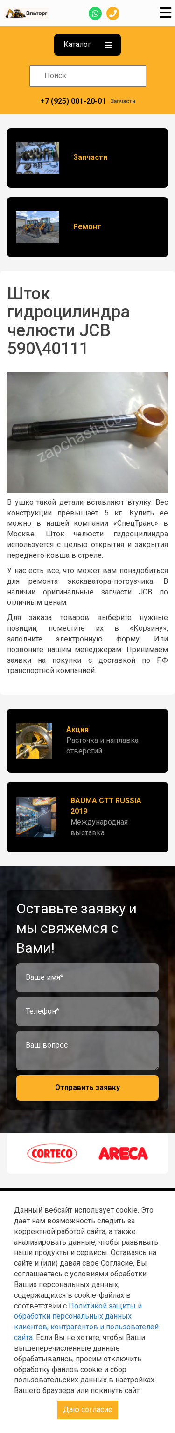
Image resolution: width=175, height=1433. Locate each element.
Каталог (87, 44)
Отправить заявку (87, 1087)
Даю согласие (87, 1409)
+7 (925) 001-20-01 (73, 101)
